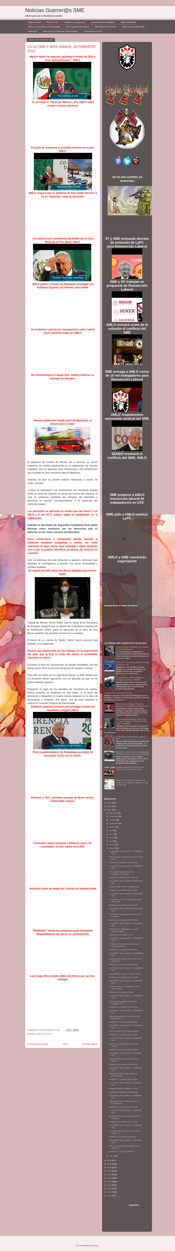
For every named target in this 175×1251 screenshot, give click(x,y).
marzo (112, 845)
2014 (109, 1181)
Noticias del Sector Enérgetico (103, 22)
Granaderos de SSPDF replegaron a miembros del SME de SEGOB (130, 679)
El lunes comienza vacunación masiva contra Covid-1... (124, 987)
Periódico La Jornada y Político (121, 992)
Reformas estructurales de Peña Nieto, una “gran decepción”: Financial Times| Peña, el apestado (131, 721)
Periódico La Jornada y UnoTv (121, 935)
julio (111, 831)
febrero (112, 848)
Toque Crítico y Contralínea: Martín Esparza (60, 31)
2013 (109, 1185)
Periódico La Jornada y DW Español (123, 977)
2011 (109, 1192)
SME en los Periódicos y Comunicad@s (44, 27)
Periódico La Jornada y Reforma (122, 1151)
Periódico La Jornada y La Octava (122, 1137)
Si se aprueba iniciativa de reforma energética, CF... (123, 1002)
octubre (112, 820)
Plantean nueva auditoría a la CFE (118, 693)
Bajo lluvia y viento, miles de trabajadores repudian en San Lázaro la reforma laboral (133, 753)
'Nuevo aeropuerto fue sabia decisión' (124, 1031)
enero (112, 1156)
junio (111, 834)
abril (111, 841)
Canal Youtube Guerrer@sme (77, 27)
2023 (109, 803)
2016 (109, 1175)
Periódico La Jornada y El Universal (123, 862)
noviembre (113, 816)
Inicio (65, 1044)
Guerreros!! (32, 31)
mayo (111, 837)
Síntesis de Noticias (44, 1034)
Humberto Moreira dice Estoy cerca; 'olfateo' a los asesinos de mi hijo (130, 768)
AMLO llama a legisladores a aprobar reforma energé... (124, 930)
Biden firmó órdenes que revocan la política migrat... (123, 1075)
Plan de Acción (52, 22)
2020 (109, 1160)
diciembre (113, 813)
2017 (109, 1171)
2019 (109, 1164)
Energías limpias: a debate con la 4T (123, 1088)
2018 (109, 1167)
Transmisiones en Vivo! (92, 31)
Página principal (34, 22)
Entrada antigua (90, 1044)
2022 (109, 806)
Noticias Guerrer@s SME (54, 10)
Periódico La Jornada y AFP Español (123, 1050)
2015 (109, 1178)
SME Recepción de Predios (106, 27)
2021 (109, 810)
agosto (112, 827)
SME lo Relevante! (128, 22)
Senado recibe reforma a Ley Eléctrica (124, 887)
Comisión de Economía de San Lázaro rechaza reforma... (124, 945)
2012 (109, 1189)
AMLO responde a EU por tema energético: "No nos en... (121, 873)
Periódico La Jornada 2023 (74, 22)
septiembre (114, 823)
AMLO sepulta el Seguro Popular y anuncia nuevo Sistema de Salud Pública (132, 705)
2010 (109, 1196)
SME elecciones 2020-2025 (133, 27)
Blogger (96, 1245)
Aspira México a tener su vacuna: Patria (125, 974)
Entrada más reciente (37, 1044)
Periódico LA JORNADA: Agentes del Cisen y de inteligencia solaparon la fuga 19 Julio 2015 (132, 782)
